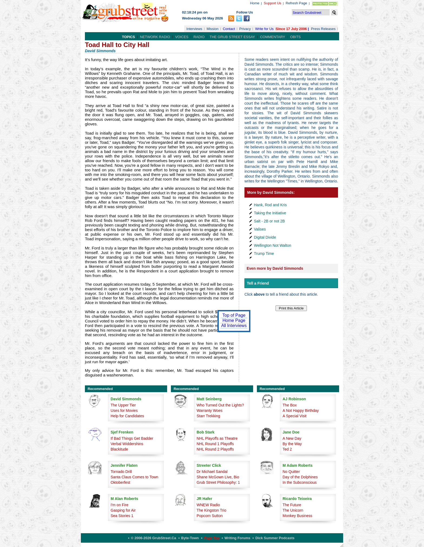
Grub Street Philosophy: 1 (218, 482)
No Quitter (291, 471)
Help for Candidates (127, 416)
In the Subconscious (300, 482)
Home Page (234, 320)
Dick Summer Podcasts (274, 538)
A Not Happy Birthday (301, 410)
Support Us (272, 3)
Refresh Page (296, 3)
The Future (292, 505)
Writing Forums (237, 538)
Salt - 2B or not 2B (269, 221)
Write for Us (264, 29)
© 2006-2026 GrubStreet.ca (153, 538)
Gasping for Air (123, 510)
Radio (198, 37)
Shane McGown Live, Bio (218, 477)
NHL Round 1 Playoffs (215, 444)
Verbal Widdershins (127, 444)
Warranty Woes (210, 410)
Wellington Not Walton (272, 245)
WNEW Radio (208, 505)
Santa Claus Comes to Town (134, 477)
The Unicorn (293, 510)
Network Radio (155, 37)
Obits (295, 37)
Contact (229, 29)
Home (255, 3)
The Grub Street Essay (232, 37)
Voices (181, 37)
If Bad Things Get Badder (132, 438)
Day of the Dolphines (300, 477)
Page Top (212, 538)
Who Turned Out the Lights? (220, 405)
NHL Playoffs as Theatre (217, 438)
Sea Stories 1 (122, 515)
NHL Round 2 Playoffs (215, 449)
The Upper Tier (123, 405)
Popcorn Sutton (210, 515)
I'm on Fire (119, 505)
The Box (290, 405)
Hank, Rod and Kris (270, 205)
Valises (260, 229)
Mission (212, 29)
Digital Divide (265, 237)
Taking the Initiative (270, 213)
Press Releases (323, 29)
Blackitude (119, 449)
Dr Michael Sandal (212, 471)
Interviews (194, 29)
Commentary (272, 37)
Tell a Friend (258, 283)
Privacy (245, 29)
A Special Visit (294, 416)
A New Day (292, 438)
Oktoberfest (120, 482)
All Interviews (234, 325)
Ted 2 (287, 449)
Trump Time (264, 253)
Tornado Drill (121, 471)
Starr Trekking (208, 416)
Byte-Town (190, 538)
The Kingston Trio (211, 510)
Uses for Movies (124, 410)
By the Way (292, 444)
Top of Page (233, 315)
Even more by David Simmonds (275, 268)
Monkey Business (297, 515)
